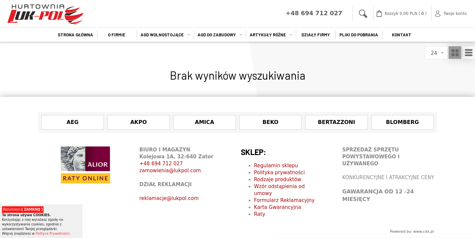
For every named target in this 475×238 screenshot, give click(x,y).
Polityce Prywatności (52, 233)
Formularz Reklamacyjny (284, 200)
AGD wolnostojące (162, 34)
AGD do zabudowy (217, 34)
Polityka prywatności (279, 173)
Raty (259, 214)
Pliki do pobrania (358, 34)
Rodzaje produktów (277, 179)
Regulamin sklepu (276, 166)
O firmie (116, 34)
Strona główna (75, 34)
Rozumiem (23, 209)
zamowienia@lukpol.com (170, 171)
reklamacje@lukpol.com (169, 198)
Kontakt (401, 34)
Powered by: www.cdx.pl (412, 231)
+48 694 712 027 (161, 164)
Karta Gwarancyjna (277, 207)
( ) (406, 14)
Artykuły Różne (268, 34)
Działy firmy (315, 34)
